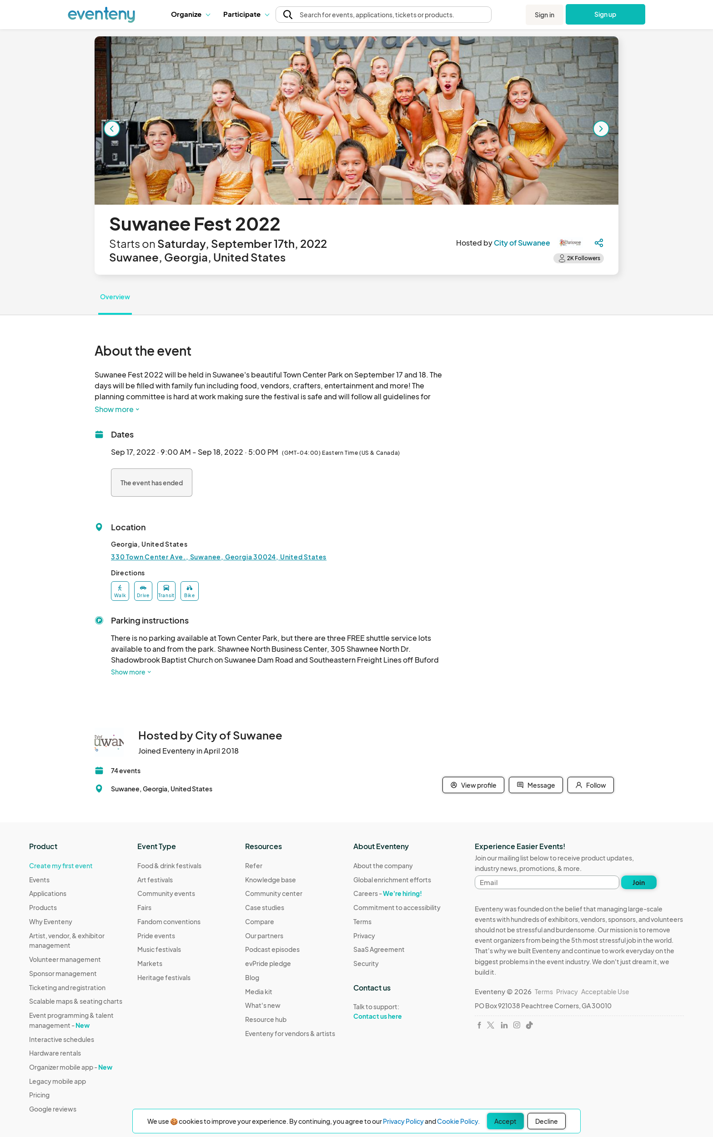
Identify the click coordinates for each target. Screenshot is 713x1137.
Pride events (156, 935)
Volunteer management (65, 959)
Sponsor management (63, 973)
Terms (362, 921)
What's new (263, 1005)
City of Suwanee (522, 242)
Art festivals (155, 879)
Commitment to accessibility (397, 907)
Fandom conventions (169, 921)
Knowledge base (270, 879)
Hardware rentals (55, 1053)
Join (639, 882)
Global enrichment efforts (392, 879)
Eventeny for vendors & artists (290, 1033)
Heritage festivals (164, 977)
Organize (190, 14)
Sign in (544, 14)
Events (39, 879)
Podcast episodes (272, 949)
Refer (253, 865)
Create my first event (61, 865)
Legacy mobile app (57, 1081)
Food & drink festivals (169, 865)
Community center (273, 893)
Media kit (258, 991)
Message (536, 785)
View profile (473, 785)
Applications (47, 893)
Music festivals (159, 949)
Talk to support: (397, 1011)
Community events (166, 893)
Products (43, 907)
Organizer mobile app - (70, 1067)
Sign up (605, 14)
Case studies (264, 907)
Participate (246, 14)
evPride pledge (268, 963)
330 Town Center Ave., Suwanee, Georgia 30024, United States (218, 557)
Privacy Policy (403, 1121)
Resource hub (265, 1019)
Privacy (364, 935)
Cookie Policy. (458, 1121)
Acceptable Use (605, 991)
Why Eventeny (50, 921)
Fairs (144, 907)
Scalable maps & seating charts (75, 1001)
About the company (383, 865)
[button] (190, 14)
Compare (259, 921)
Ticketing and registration (67, 987)
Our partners (264, 935)
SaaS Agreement (379, 949)
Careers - (387, 893)
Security (366, 963)
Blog (252, 977)
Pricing (39, 1095)
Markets (149, 963)
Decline (546, 1121)
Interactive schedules (61, 1039)
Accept (505, 1121)
